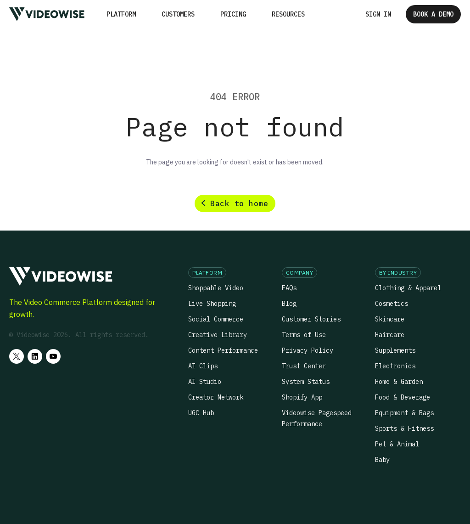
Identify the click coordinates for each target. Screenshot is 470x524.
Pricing (233, 14)
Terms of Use (304, 335)
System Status (306, 382)
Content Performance (223, 350)
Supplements (395, 350)
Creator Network (215, 397)
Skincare (389, 319)
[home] (46, 14)
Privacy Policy (307, 350)
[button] (121, 14)
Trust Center (304, 366)
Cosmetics (391, 303)
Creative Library (217, 335)
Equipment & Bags (404, 413)
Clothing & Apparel (408, 288)
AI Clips (203, 366)
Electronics (395, 366)
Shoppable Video (215, 288)
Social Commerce (215, 319)
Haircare (389, 335)
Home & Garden (399, 382)
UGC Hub (201, 413)
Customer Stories (311, 319)
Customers (178, 14)
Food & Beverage (402, 397)
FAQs (289, 288)
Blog (289, 303)
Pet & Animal (397, 444)
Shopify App (302, 397)
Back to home (239, 203)
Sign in (378, 14)
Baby (382, 460)
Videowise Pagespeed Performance (317, 418)
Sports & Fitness (404, 428)
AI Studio (204, 382)
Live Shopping (212, 303)
